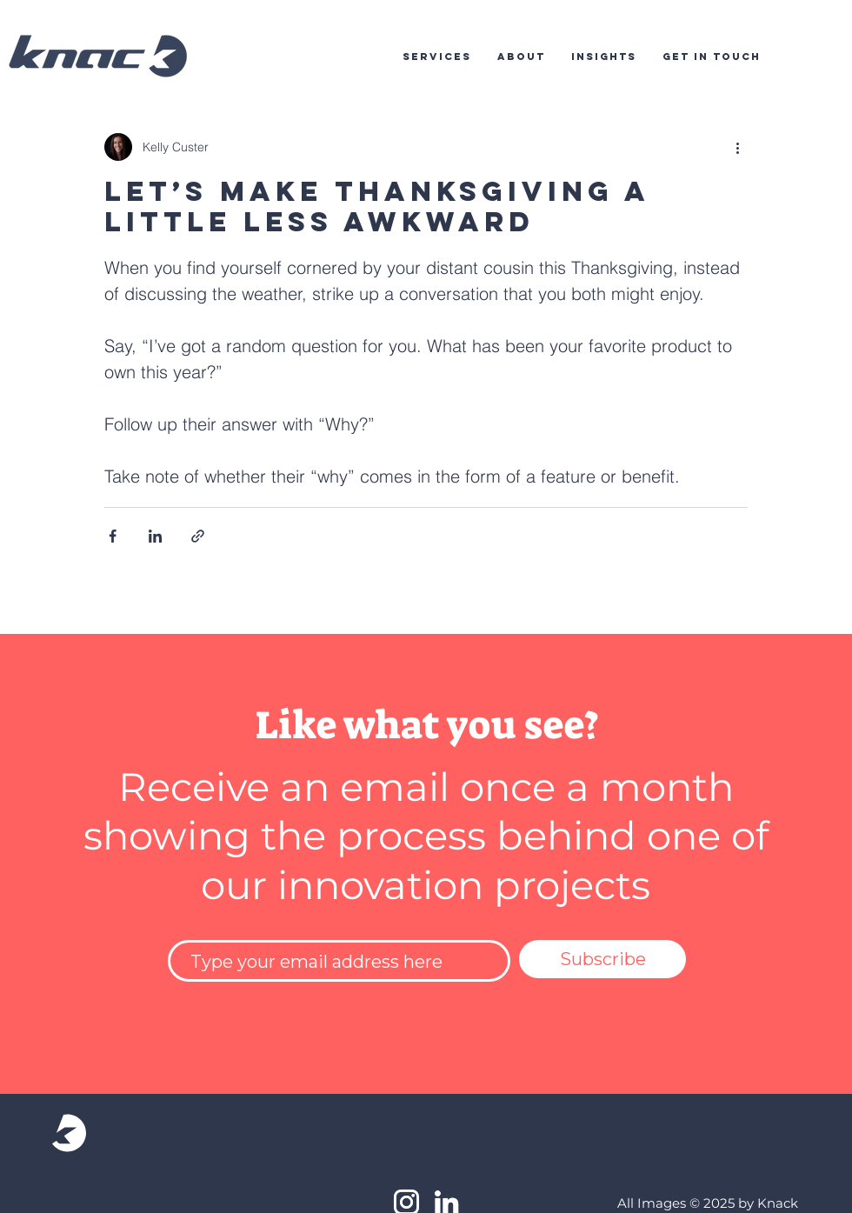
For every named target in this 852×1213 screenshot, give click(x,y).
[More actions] (737, 147)
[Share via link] (198, 536)
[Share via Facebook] (112, 536)
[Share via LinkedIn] (155, 536)
